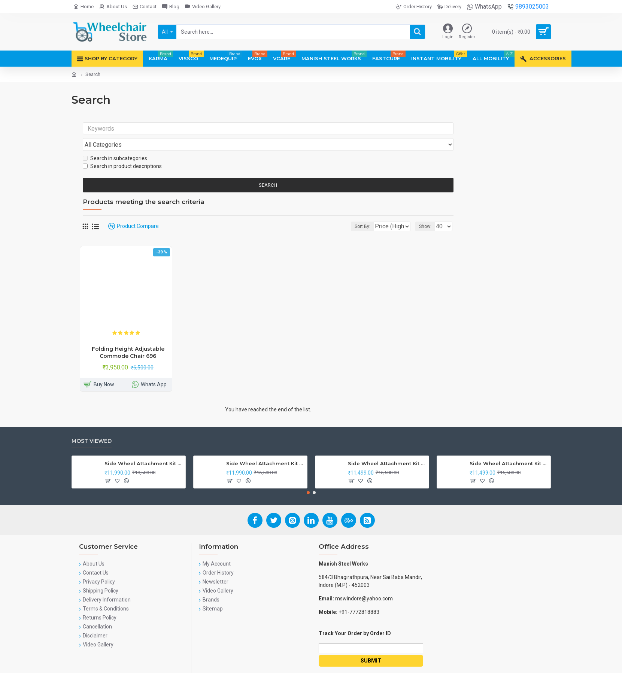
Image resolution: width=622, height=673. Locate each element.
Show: (427, 212)
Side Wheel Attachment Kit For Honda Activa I (509, 449)
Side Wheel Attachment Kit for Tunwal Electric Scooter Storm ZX (387, 449)
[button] (308, 478)
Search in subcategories (115, 144)
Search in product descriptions (122, 152)
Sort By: (357, 212)
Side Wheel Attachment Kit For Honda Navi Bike (265, 449)
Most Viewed (92, 427)
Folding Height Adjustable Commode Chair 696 (128, 338)
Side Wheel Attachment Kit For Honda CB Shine (143, 449)
